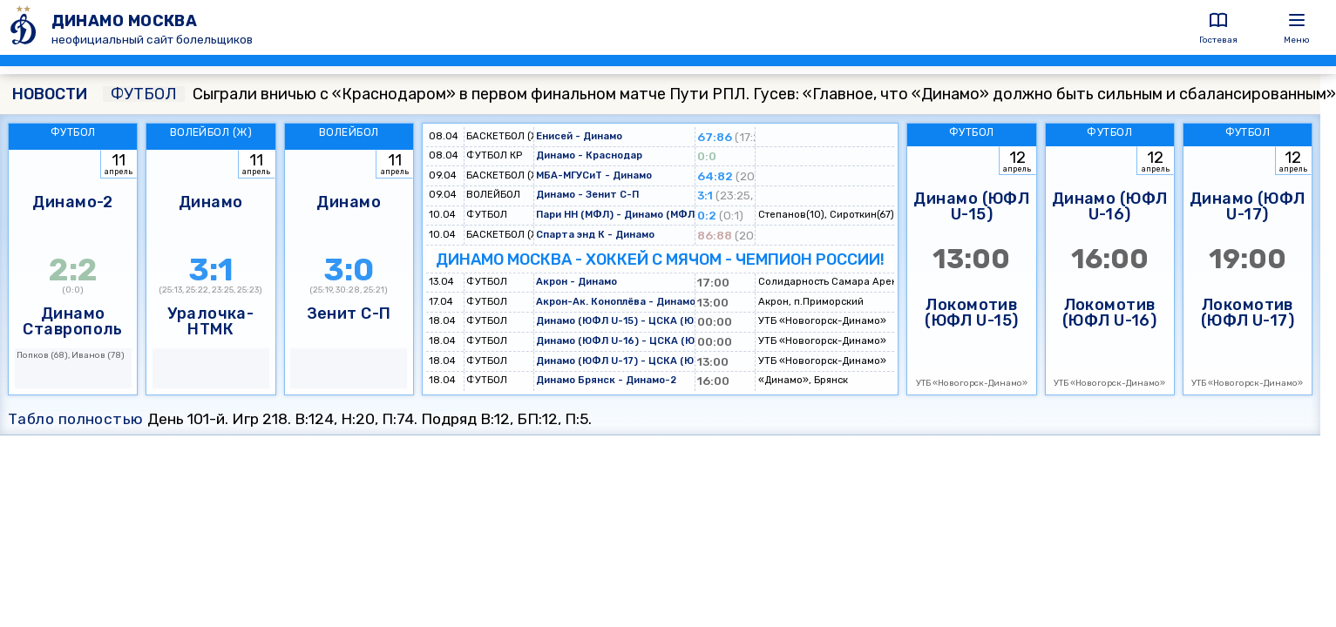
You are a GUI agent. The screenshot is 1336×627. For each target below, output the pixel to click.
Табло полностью (76, 419)
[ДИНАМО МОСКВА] (25, 27)
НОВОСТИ (49, 94)
